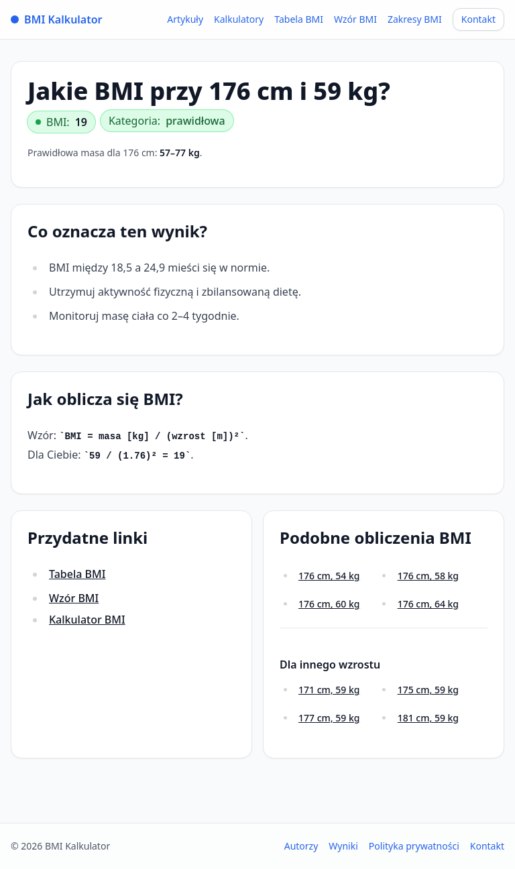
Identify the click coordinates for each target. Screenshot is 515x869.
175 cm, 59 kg (428, 689)
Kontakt (478, 19)
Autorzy (301, 845)
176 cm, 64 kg (428, 603)
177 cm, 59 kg (328, 717)
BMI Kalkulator (57, 19)
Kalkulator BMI (87, 619)
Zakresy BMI (415, 19)
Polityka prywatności (414, 845)
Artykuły (185, 19)
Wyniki (343, 845)
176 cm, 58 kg (428, 575)
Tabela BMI (298, 19)
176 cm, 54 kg (328, 575)
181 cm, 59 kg (428, 717)
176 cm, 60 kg (328, 603)
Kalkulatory (239, 19)
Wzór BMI (355, 19)
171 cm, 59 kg (328, 689)
